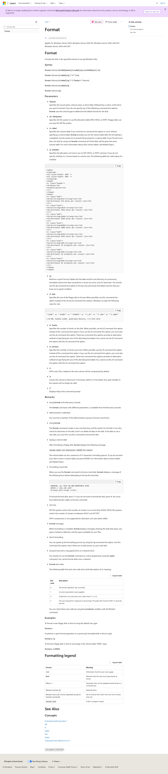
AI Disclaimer (7, 767)
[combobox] (21, 27)
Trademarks (97, 767)
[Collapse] (36, 22)
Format (132, 26)
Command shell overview (55, 721)
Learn (47, 22)
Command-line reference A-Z (56, 740)
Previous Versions (21, 767)
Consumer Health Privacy (67, 767)
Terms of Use (85, 767)
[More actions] (121, 22)
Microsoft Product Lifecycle (67, 10)
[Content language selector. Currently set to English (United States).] (13, 761)
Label (47, 731)
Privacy (51, 767)
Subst (47, 737)
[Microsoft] (4, 3)
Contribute (42, 767)
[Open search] (157, 3)
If (45, 727)
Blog (31, 767)
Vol (46, 734)
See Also (133, 32)
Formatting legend (136, 29)
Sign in (162, 3)
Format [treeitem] (7, 31)
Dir (46, 724)
